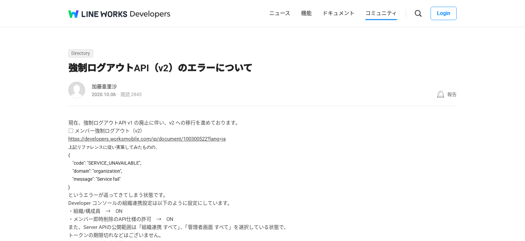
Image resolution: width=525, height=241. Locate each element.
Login (443, 13)
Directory (80, 53)
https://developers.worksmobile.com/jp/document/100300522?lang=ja (147, 139)
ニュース (279, 13)
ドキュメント (338, 13)
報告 (452, 94)
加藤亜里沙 (104, 87)
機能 (306, 13)
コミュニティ (381, 13)
